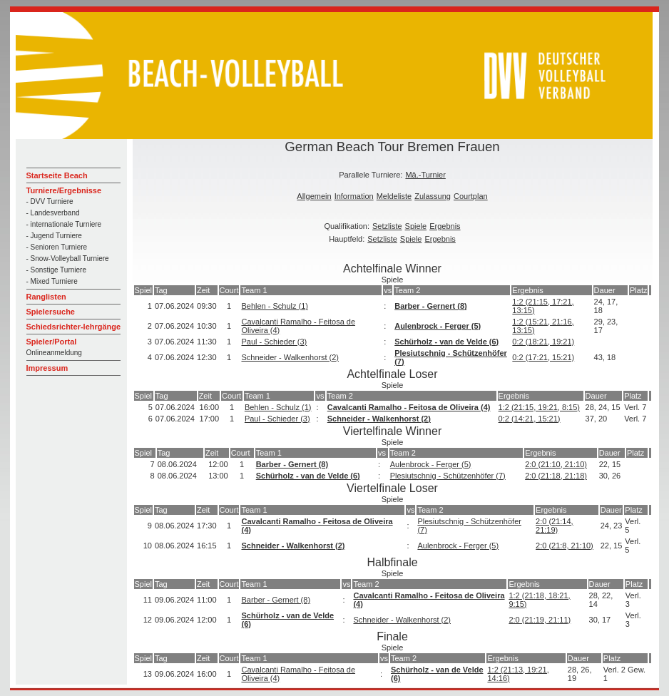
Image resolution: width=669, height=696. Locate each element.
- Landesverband (53, 213)
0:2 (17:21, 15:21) (543, 357)
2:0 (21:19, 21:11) (540, 619)
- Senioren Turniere (57, 247)
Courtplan (471, 196)
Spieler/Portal (51, 341)
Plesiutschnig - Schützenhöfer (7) (448, 475)
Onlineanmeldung (54, 353)
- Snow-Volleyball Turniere (67, 258)
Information (354, 196)
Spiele (416, 226)
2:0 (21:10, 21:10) (556, 464)
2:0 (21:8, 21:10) (564, 545)
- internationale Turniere (64, 224)
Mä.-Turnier (425, 174)
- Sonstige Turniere (56, 270)
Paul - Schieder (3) (274, 341)
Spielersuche (50, 311)
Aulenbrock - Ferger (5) (437, 326)
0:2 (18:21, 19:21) (543, 341)
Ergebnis (444, 226)
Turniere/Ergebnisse (64, 190)
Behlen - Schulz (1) (274, 306)
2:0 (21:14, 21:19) (554, 525)
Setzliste (387, 226)
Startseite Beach (57, 175)
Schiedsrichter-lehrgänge (73, 326)
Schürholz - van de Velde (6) (446, 341)
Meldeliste (394, 196)
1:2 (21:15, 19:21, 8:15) (539, 407)
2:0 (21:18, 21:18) (556, 475)
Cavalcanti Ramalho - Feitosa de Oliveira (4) (409, 407)
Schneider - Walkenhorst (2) (290, 357)
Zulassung (432, 196)
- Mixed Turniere (52, 281)
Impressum (47, 368)
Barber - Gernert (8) (430, 306)
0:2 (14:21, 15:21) (530, 418)
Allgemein (314, 196)
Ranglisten (46, 296)
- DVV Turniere (49, 201)
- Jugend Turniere (54, 236)
